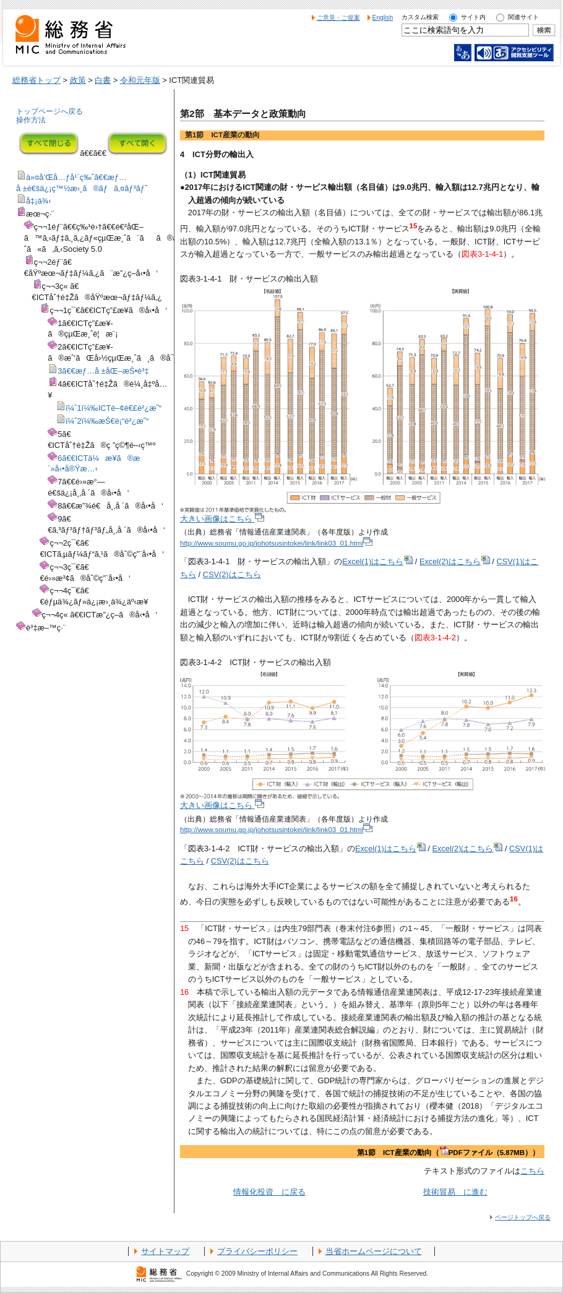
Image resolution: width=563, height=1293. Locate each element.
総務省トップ (36, 80)
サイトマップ (165, 1251)
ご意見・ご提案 (338, 17)
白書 (103, 80)
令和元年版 (140, 80)
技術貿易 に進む (455, 1191)
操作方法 (31, 120)
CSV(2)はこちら (232, 574)
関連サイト (523, 17)
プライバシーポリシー (257, 1251)
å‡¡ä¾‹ (38, 200)
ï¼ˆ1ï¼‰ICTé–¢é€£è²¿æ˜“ (113, 408)
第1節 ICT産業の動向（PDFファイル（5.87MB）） (448, 1152)
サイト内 (473, 17)
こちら (532, 1170)
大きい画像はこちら (222, 518)
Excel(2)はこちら (454, 561)
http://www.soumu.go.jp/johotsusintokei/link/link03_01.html (276, 543)
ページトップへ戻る (523, 1217)
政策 (78, 80)
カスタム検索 (420, 17)
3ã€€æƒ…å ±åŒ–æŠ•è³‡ (103, 371)
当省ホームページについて (373, 1251)
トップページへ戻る (49, 111)
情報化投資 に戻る (269, 1191)
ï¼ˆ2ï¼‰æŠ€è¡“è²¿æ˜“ (107, 421)
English (382, 17)
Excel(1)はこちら (377, 561)
